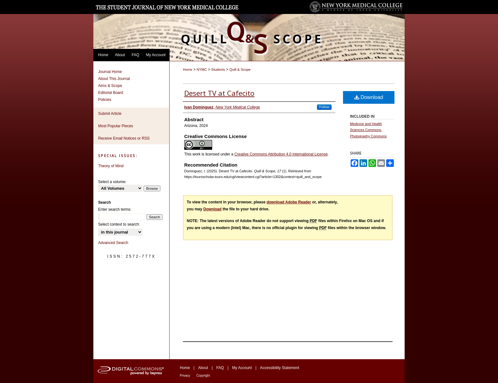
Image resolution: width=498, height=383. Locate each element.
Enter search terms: (114, 209)
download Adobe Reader (288, 202)
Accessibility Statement (279, 368)
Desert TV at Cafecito (219, 93)
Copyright (203, 375)
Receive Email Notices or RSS (124, 138)
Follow (324, 107)
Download (368, 97)
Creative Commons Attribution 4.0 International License (281, 154)
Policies (104, 99)
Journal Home (110, 71)
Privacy (185, 375)
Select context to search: (119, 224)
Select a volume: (112, 182)
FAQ (220, 368)
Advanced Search (113, 243)
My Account (242, 368)
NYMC (202, 69)
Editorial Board (110, 92)
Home (187, 69)
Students (218, 69)
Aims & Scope (110, 85)
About (203, 368)
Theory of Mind (111, 166)
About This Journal (114, 78)
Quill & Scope (240, 69)
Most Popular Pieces (115, 126)
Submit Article (109, 113)
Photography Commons (368, 136)
